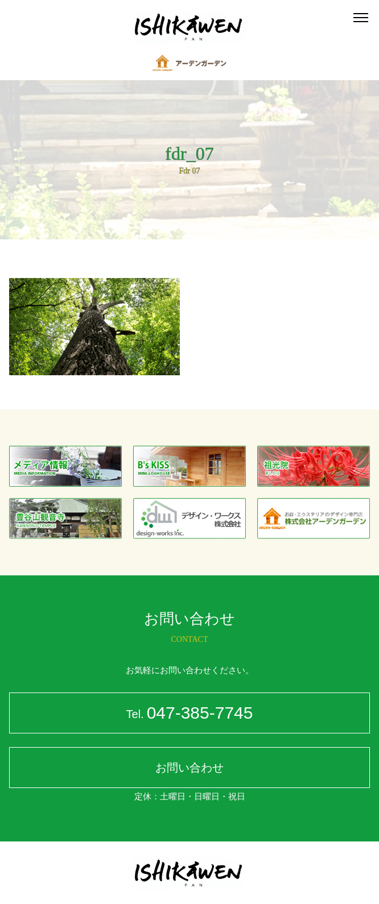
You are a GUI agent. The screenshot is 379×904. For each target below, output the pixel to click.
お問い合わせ (189, 767)
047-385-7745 (189, 714)
